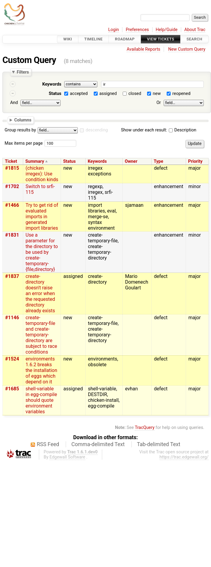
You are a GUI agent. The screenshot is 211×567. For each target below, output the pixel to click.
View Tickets (160, 39)
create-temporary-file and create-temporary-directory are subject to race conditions (41, 335)
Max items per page (24, 143)
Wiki (67, 39)
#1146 (12, 317)
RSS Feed (48, 444)
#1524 (12, 359)
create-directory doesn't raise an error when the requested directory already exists (40, 293)
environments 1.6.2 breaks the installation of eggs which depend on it (41, 370)
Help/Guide (167, 29)
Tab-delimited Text (158, 444)
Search (194, 39)
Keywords (51, 84)
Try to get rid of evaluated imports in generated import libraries (42, 216)
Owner (131, 161)
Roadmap (125, 39)
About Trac (195, 29)
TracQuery (144, 427)
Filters (23, 72)
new (157, 93)
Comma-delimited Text (98, 444)
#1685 (12, 389)
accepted (79, 93)
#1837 (12, 276)
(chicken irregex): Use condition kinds (42, 173)
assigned (108, 93)
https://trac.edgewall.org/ (184, 457)
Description (182, 130)
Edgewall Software (67, 457)
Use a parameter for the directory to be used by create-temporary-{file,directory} (42, 252)
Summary (34, 161)
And (14, 102)
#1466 (12, 205)
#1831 (12, 235)
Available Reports (143, 49)
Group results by (20, 130)
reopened (181, 93)
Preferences (137, 29)
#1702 (12, 186)
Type (158, 161)
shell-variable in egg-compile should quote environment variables (41, 400)
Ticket (11, 161)
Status (55, 93)
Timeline (93, 39)
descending (97, 130)
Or (158, 102)
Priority (195, 161)
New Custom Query (186, 49)
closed (134, 93)
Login (113, 29)
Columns (22, 119)
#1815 (12, 168)
